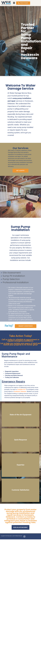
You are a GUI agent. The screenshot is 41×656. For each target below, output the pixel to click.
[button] (14, 3)
